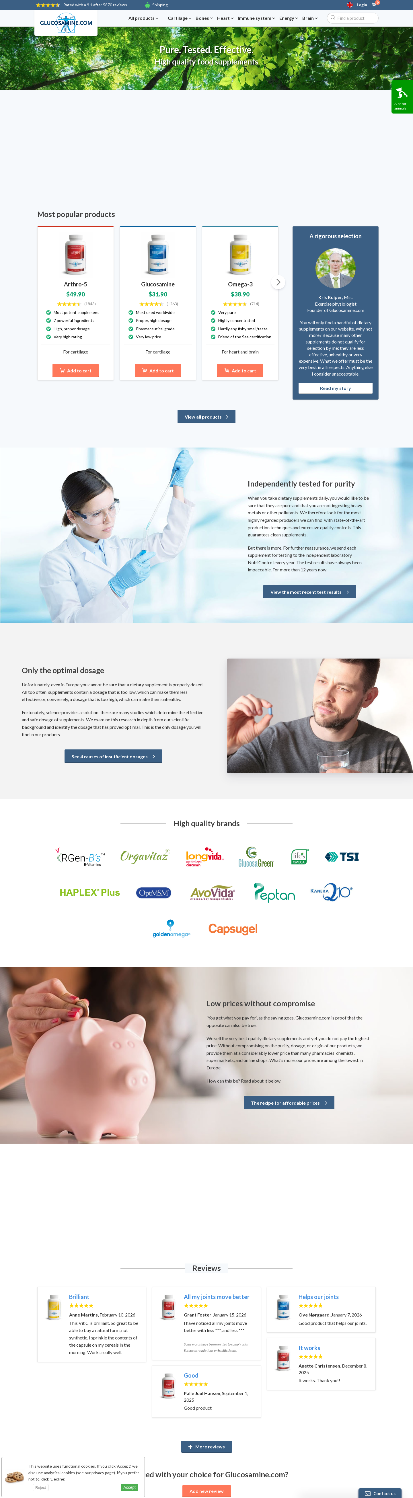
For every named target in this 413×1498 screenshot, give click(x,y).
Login (362, 5)
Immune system (256, 18)
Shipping (160, 4)
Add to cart (75, 371)
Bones (204, 18)
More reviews (206, 1446)
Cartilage (179, 18)
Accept (129, 1487)
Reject (40, 1487)
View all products (206, 417)
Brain (309, 18)
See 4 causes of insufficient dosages (113, 756)
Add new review (207, 1491)
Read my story (335, 388)
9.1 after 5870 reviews (95, 4)
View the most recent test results (309, 592)
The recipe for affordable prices (289, 1103)
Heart (225, 18)
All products (143, 18)
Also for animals (400, 105)
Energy (288, 18)
